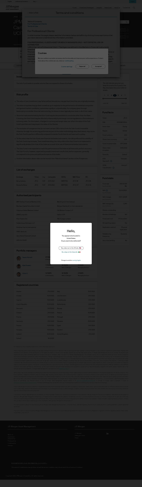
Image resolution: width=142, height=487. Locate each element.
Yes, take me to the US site (71, 248)
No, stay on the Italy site (71, 252)
